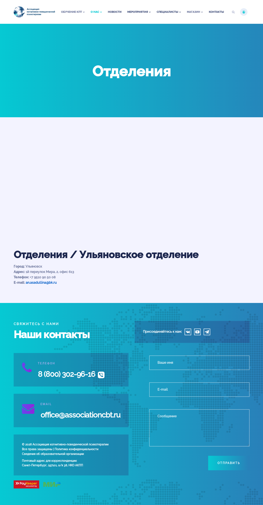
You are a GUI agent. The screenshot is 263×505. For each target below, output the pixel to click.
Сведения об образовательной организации (53, 454)
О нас (95, 11)
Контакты (216, 11)
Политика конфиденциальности (76, 449)
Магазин (193, 11)
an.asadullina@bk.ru (41, 283)
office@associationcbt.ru (80, 414)
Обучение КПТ (71, 11)
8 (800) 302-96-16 (66, 374)
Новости (114, 11)
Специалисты (167, 11)
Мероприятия (137, 11)
